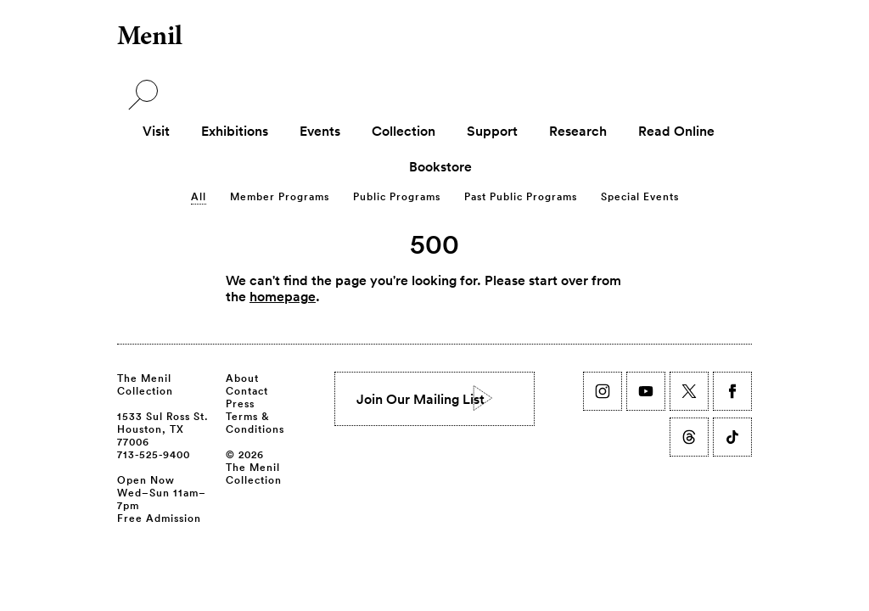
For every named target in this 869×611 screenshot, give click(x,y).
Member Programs (279, 196)
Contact (247, 390)
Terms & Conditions (255, 422)
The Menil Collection (145, 384)
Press (240, 403)
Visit (156, 130)
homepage (282, 296)
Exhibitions (234, 130)
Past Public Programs (520, 196)
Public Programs (396, 196)
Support (492, 130)
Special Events (640, 196)
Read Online (676, 130)
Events (320, 130)
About (242, 377)
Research (578, 130)
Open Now (146, 479)
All (198, 196)
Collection (403, 130)
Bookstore (440, 166)
